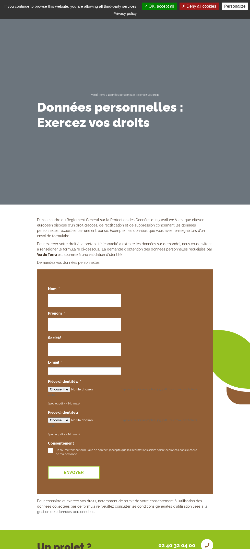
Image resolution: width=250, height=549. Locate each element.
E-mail (55, 362)
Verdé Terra (98, 94)
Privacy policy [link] (125, 13)
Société (54, 338)
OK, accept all (159, 6)
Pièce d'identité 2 (63, 412)
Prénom (56, 313)
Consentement (61, 443)
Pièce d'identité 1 (64, 381)
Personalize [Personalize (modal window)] (235, 6)
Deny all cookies (199, 6)
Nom (54, 289)
